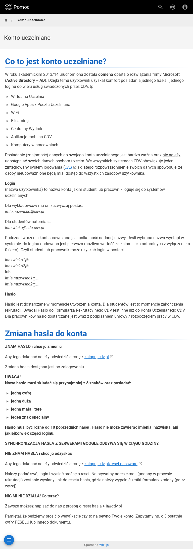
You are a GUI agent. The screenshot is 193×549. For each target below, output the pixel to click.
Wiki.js (104, 545)
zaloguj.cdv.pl (96, 356)
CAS (68, 167)
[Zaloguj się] (185, 7)
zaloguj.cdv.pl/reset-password (110, 463)
